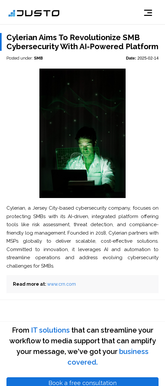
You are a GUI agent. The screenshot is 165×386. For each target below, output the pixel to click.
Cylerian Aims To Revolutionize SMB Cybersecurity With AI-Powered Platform (82, 42)
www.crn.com (61, 284)
